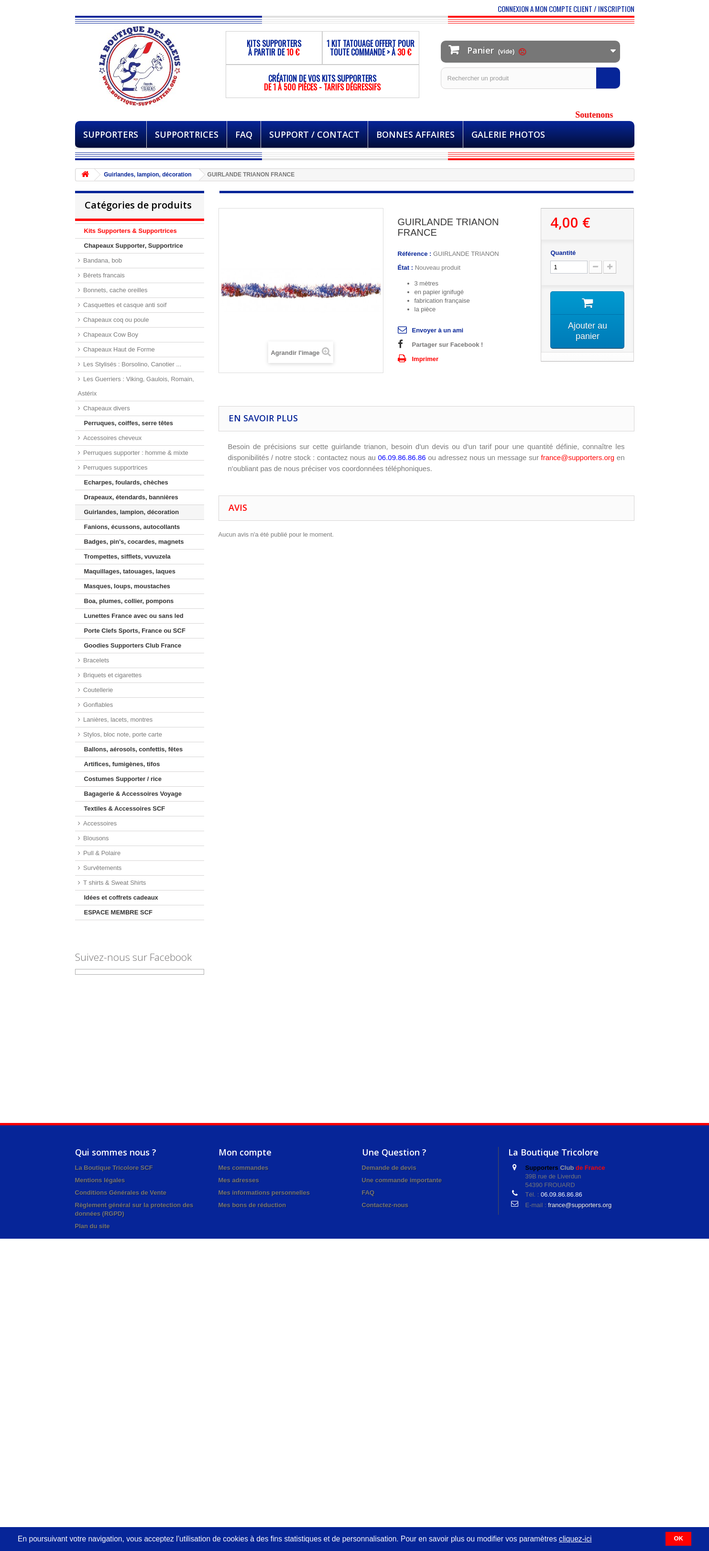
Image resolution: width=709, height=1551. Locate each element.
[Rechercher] (608, 77)
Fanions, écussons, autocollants (132, 526)
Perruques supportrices (115, 467)
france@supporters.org (579, 1205)
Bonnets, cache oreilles (115, 290)
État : (406, 267)
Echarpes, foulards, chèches (126, 482)
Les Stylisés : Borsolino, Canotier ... (132, 364)
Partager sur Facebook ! (447, 344)
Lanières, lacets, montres (117, 719)
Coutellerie (97, 689)
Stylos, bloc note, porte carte (122, 734)
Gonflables (97, 704)
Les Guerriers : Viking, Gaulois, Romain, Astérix (136, 386)
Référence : (415, 253)
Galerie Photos (508, 134)
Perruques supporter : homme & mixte (135, 452)
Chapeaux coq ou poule (115, 319)
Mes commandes (243, 1167)
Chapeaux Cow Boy (110, 334)
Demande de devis (389, 1167)
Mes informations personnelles (264, 1192)
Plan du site (92, 1226)
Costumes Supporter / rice (123, 778)
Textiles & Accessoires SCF (124, 808)
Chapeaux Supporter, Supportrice (133, 245)
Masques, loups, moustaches (127, 586)
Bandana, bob (102, 260)
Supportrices (186, 134)
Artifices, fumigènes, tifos (122, 764)
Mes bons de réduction (252, 1205)
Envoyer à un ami (438, 330)
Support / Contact (314, 134)
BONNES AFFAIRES (415, 134)
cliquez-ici (575, 1539)
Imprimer (425, 359)
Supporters (110, 134)
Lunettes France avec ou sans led (134, 615)
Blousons (95, 838)
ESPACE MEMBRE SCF (118, 912)
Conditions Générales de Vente (120, 1192)
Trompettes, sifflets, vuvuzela (127, 556)
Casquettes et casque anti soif (124, 304)
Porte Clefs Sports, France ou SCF (134, 630)
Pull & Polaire (101, 853)
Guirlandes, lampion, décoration (131, 512)
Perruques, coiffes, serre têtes (128, 423)
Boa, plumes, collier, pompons (129, 601)
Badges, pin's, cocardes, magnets (134, 541)
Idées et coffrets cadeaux (121, 897)
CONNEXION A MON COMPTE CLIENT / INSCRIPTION (566, 8)
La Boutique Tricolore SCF (114, 1167)
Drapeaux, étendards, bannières (131, 497)
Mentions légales (100, 1180)
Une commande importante (402, 1180)
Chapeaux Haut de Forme (118, 349)
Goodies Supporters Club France (133, 645)
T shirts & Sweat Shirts (114, 882)
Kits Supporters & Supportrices (130, 230)
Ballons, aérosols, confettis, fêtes (133, 749)
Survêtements (102, 867)
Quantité (563, 252)
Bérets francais (103, 275)
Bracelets (95, 660)
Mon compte (245, 1152)
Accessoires (99, 823)
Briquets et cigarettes (112, 675)
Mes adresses (238, 1180)
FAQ (243, 134)
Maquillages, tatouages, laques (129, 571)
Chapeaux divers (106, 408)
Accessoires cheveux (112, 437)
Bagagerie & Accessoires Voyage (133, 793)
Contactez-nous (385, 1205)
